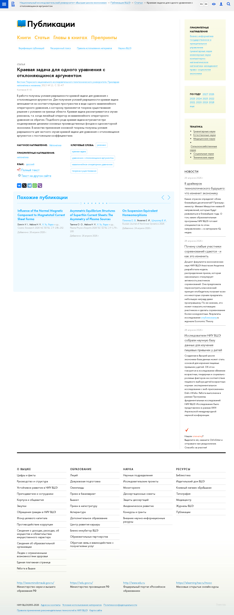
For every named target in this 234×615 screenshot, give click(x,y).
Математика (55, 145)
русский (30, 164)
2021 (192, 102)
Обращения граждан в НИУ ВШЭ (36, 512)
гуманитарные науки (201, 51)
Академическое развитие (138, 506)
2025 (192, 98)
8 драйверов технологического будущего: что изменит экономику (205, 188)
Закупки (21, 506)
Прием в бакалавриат (83, 493)
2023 (205, 98)
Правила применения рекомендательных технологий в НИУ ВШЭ (52, 610)
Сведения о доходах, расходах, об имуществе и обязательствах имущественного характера (38, 534)
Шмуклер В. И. (159, 220)
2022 (211, 98)
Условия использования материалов (82, 604)
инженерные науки (200, 54)
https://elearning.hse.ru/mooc (194, 583)
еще (192, 106)
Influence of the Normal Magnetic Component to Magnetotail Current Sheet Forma (41, 215)
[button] (81, 203)
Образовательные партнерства (89, 536)
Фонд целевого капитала (32, 518)
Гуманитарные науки (204, 131)
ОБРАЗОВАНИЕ (81, 469)
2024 (199, 98)
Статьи (42, 37)
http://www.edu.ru (134, 583)
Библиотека (183, 475)
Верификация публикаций (31, 48)
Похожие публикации (42, 197)
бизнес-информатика (201, 36)
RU (201, 4)
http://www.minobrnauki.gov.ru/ (35, 583)
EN (206, 4)
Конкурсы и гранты (134, 512)
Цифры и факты (26, 475)
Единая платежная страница (33, 562)
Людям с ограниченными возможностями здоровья (32, 554)
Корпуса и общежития (30, 500)
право (193, 69)
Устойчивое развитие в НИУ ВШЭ (37, 487)
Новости (191, 172)
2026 (211, 94)
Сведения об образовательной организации (36, 544)
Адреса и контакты (51, 604)
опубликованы (209, 317)
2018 (211, 102)
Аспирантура (78, 512)
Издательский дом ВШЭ (190, 481)
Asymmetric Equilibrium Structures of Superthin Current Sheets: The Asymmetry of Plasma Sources (92, 215)
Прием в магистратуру (83, 506)
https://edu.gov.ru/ (81, 583)
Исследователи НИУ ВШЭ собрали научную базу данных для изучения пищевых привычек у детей (203, 342)
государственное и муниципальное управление (200, 43)
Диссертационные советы (139, 493)
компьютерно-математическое (199, 60)
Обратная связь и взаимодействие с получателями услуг (91, 544)
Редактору (221, 604)
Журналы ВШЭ (185, 506)
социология (204, 69)
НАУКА (128, 469)
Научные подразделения (138, 475)
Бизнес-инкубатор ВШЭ (84, 530)
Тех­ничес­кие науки (203, 157)
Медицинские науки (204, 138)
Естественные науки (204, 135)
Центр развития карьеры (85, 524)
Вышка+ (74, 500)
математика (196, 65)
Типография (183, 493)
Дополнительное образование (88, 518)
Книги (24, 37)
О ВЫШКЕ (24, 469)
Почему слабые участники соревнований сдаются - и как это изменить (203, 251)
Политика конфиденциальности (120, 604)
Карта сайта (96, 610)
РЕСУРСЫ (183, 469)
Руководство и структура (32, 481)
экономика (196, 73)
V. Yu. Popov (48, 224)
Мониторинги (131, 487)
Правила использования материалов (94, 48)
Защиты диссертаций (136, 500)
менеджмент (211, 65)
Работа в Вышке (26, 568)
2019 (205, 102)
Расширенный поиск (60, 48)
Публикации (51, 23)
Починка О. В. (129, 220)
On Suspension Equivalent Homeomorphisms (140, 213)
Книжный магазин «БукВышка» (194, 487)
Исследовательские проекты (140, 481)
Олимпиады (77, 487)
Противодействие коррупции (35, 524)
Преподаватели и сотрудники (35, 493)
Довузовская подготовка (85, 481)
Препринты (104, 37)
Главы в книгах (70, 37)
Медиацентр (183, 500)
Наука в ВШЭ (124, 48)
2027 (205, 94)
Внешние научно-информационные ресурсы (144, 519)
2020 (199, 102)
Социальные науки (203, 153)
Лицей (74, 475)
